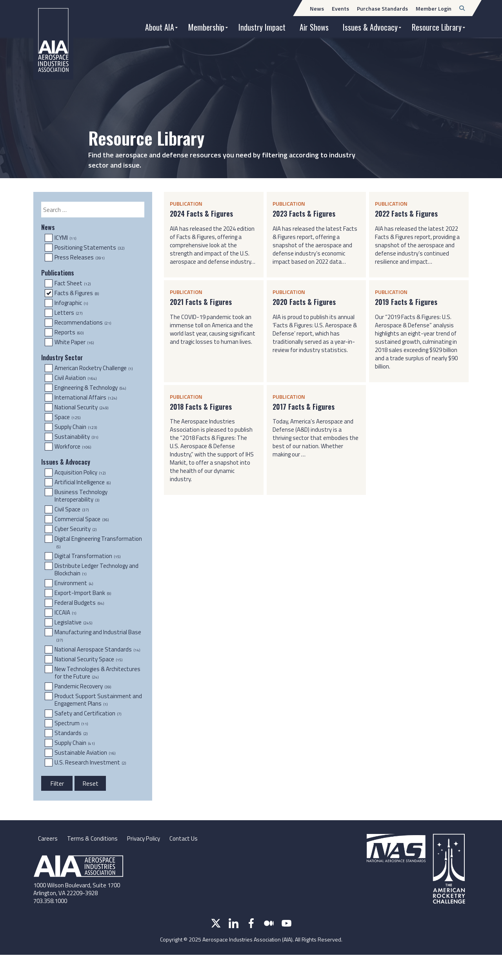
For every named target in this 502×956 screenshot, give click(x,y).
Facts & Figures (77, 293)
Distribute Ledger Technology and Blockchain (96, 570)
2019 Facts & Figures (406, 302)
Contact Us (189, 839)
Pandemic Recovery (83, 686)
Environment (74, 583)
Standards (71, 733)
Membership (206, 27)
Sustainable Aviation (85, 752)
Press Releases (79, 257)
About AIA (159, 27)
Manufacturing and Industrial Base (98, 636)
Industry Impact (262, 27)
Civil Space (72, 509)
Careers (48, 839)
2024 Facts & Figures (201, 213)
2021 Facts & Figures (201, 302)
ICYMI (65, 238)
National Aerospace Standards (97, 649)
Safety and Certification (88, 713)
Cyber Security (75, 529)
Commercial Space (82, 519)
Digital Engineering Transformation (98, 543)
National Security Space (88, 659)
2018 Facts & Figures (201, 406)
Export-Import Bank (83, 593)
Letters (68, 312)
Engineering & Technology (90, 387)
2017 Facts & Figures (304, 406)
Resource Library (437, 27)
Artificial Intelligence (83, 482)
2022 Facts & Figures (406, 213)
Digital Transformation (87, 556)
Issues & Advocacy (370, 27)
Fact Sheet (73, 283)
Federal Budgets (79, 602)
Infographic (71, 303)
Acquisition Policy (80, 472)
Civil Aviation (75, 378)
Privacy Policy (147, 839)
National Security (81, 407)
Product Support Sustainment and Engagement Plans (98, 700)
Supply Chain (76, 427)
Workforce (73, 446)
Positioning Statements (89, 247)
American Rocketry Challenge (94, 368)
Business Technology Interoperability (81, 496)
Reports (69, 332)
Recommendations (83, 322)
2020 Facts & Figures (304, 302)
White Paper (74, 342)
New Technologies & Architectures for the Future (97, 673)
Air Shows (314, 27)
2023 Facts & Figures (304, 213)
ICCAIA (65, 612)
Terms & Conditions (93, 839)
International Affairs (86, 397)
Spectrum (71, 723)
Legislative (73, 622)
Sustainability (76, 436)
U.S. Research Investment (90, 762)
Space (67, 417)
